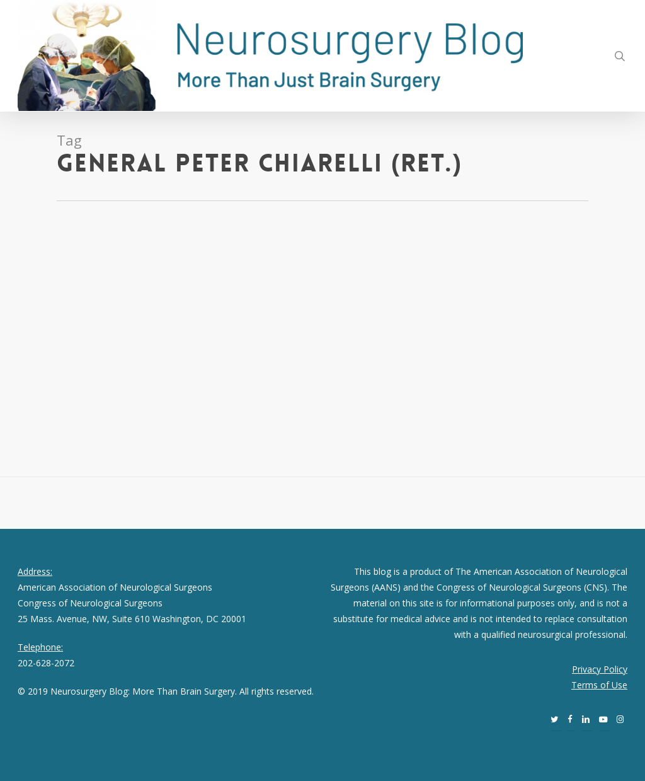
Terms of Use (599, 685)
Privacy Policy (599, 669)
